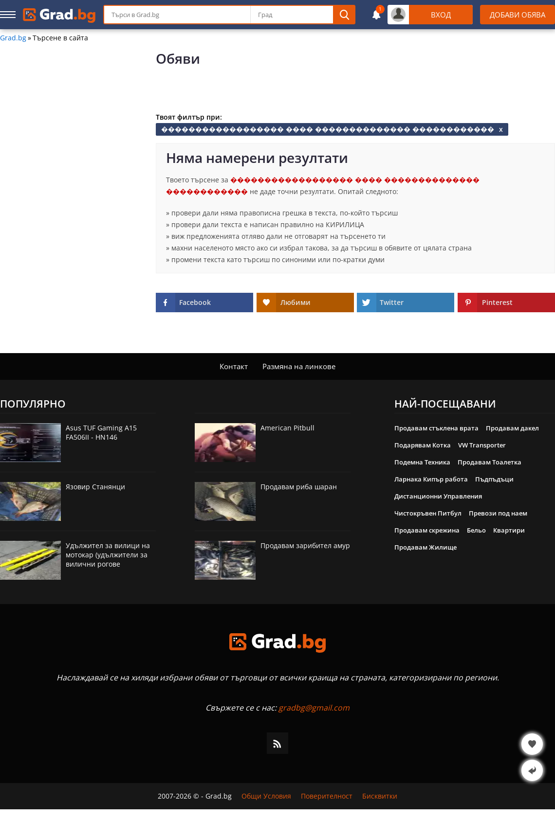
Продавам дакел (512, 428)
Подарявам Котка (422, 445)
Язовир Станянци (95, 486)
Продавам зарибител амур (305, 545)
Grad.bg (13, 38)
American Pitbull (287, 427)
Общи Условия (266, 796)
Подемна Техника (422, 462)
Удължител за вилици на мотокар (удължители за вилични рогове (108, 555)
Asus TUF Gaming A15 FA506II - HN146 (101, 432)
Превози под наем (498, 513)
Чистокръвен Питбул (428, 513)
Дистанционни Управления (438, 496)
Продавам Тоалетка (489, 462)
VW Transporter (482, 445)
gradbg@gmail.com (314, 707)
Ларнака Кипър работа (431, 479)
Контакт (234, 366)
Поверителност (326, 796)
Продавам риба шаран (298, 486)
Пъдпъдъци (494, 479)
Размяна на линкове (298, 366)
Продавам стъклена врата (436, 428)
